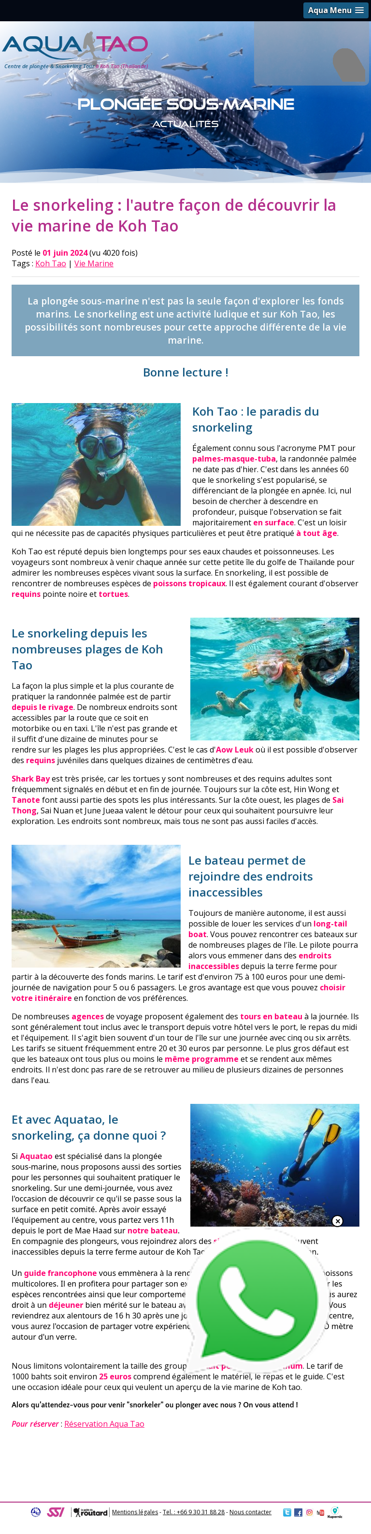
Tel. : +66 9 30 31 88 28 (194, 1512)
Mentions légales (135, 1512)
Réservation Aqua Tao (104, 1423)
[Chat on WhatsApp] (257, 1375)
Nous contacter (250, 1512)
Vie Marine (94, 263)
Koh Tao (50, 263)
